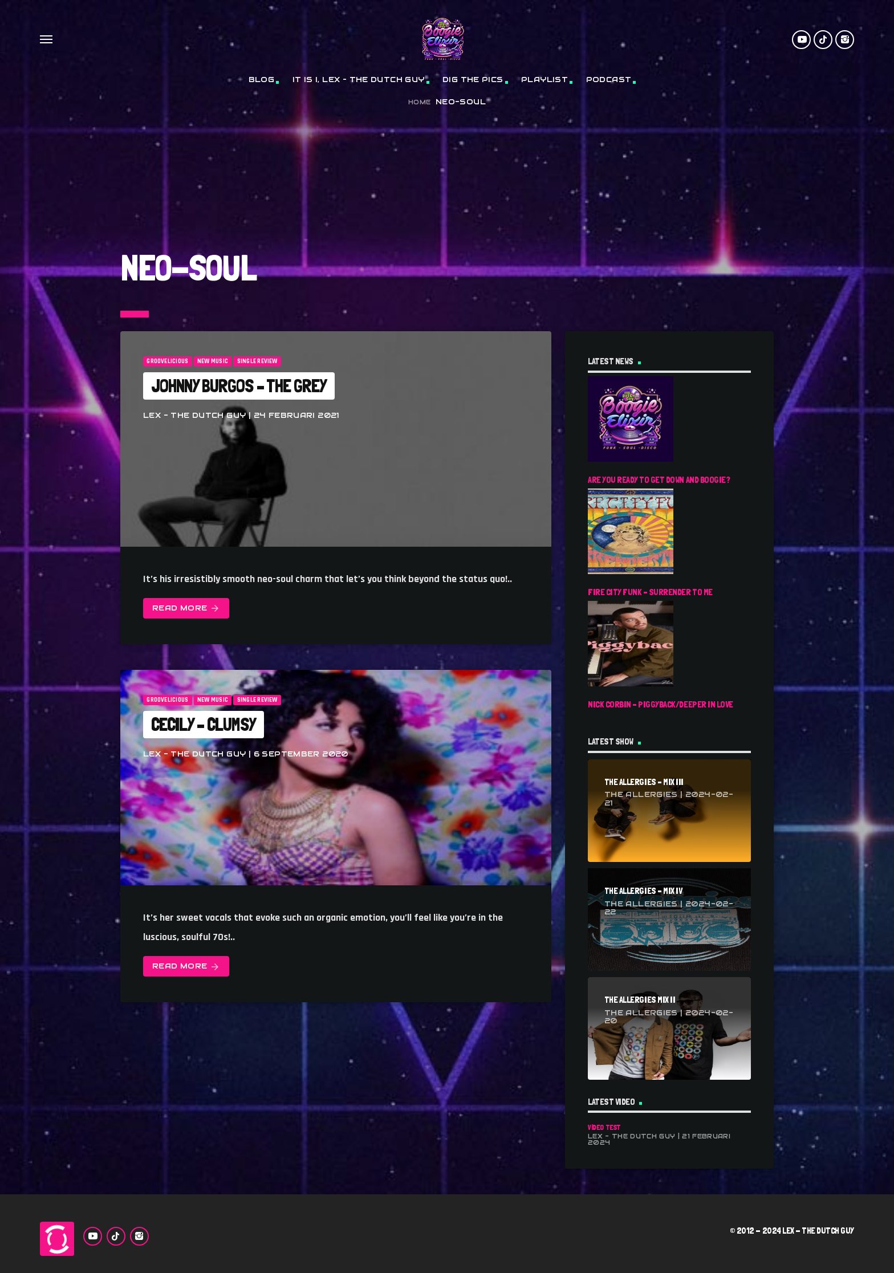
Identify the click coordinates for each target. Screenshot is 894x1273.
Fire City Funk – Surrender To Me (650, 592)
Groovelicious (167, 361)
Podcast (609, 79)
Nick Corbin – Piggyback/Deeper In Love (660, 704)
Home (419, 102)
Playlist (544, 79)
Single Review (257, 361)
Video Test (604, 1127)
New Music (212, 361)
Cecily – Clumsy (203, 724)
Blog (262, 79)
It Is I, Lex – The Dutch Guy (358, 79)
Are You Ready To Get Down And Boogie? (659, 479)
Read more (186, 608)
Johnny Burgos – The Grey (239, 386)
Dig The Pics (472, 79)
